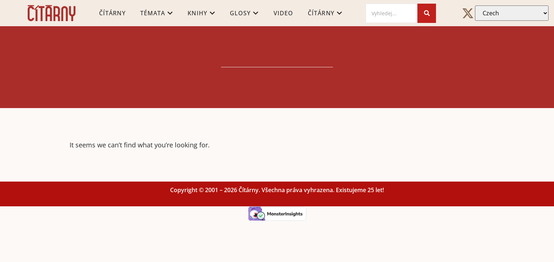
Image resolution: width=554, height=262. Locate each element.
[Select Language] (512, 13)
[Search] (391, 13)
